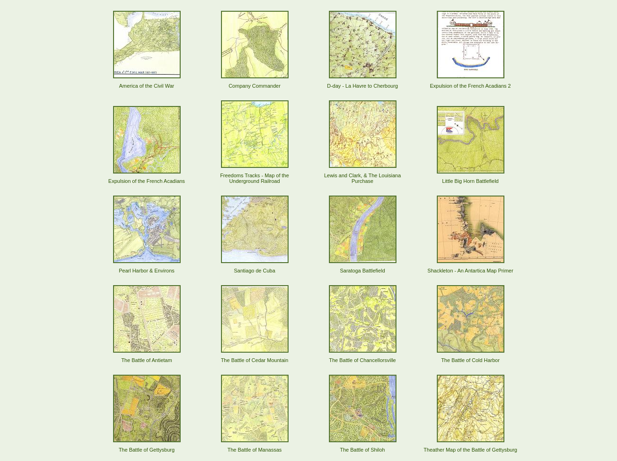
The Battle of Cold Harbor (470, 360)
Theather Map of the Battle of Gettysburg (470, 450)
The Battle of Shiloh (362, 450)
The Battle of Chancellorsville (362, 360)
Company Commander (255, 86)
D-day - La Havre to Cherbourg (362, 86)
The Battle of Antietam (146, 360)
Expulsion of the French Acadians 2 (470, 86)
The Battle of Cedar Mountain (255, 360)
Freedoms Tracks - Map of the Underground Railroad (254, 178)
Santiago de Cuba (254, 270)
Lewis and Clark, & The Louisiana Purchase (362, 178)
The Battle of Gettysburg (147, 450)
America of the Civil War (147, 86)
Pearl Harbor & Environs (147, 270)
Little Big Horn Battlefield (470, 181)
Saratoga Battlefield (362, 270)
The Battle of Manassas (255, 450)
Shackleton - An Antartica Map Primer (470, 270)
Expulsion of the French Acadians (146, 181)
